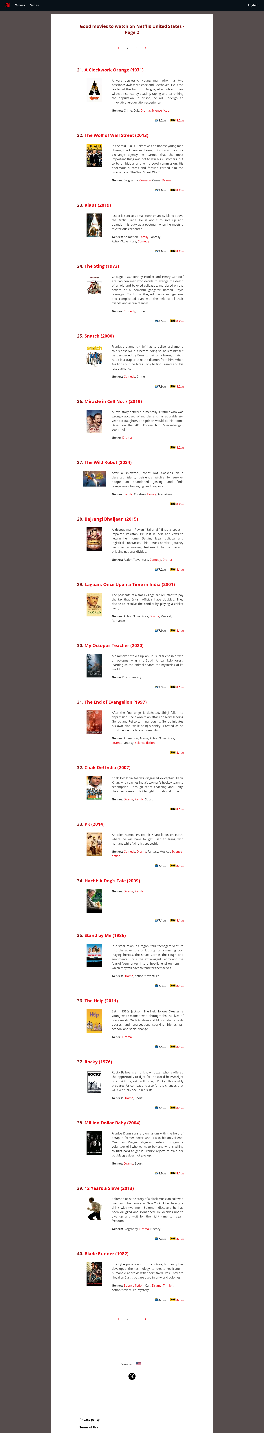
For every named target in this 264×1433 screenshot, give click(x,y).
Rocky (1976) (98, 1062)
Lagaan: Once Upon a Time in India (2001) (130, 584)
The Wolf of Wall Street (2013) (116, 135)
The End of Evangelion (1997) (116, 702)
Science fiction (161, 110)
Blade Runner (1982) (107, 1253)
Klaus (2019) (98, 205)
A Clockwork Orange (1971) (114, 70)
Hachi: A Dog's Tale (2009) (112, 881)
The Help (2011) (101, 1001)
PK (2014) (94, 824)
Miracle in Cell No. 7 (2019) (113, 401)
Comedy (145, 180)
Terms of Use (89, 1427)
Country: (132, 1364)
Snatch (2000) (99, 336)
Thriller (168, 1285)
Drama (145, 110)
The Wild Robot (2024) (108, 462)
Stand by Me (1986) (105, 935)
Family (144, 237)
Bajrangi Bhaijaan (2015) (111, 519)
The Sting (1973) (102, 266)
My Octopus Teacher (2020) (114, 645)
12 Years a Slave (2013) (109, 1188)
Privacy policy (90, 1420)
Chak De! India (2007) (108, 767)
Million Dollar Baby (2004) (112, 1123)
